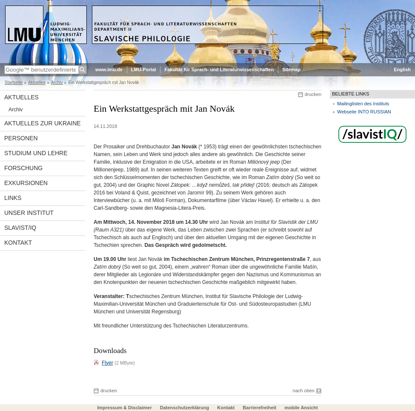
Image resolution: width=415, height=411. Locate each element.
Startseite (14, 82)
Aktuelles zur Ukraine (42, 123)
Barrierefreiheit (260, 407)
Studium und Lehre (36, 153)
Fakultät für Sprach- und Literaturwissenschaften (219, 69)
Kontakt (18, 242)
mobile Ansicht (301, 407)
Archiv (57, 82)
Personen (21, 138)
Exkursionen (26, 182)
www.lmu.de (109, 69)
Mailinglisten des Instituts (363, 103)
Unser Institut (29, 212)
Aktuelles (37, 82)
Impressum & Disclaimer (124, 407)
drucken (313, 94)
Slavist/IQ (20, 227)
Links (12, 197)
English (402, 69)
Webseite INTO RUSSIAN (364, 111)
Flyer (107, 363)
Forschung (23, 168)
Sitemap (291, 69)
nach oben (304, 390)
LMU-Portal (143, 69)
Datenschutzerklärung (184, 407)
